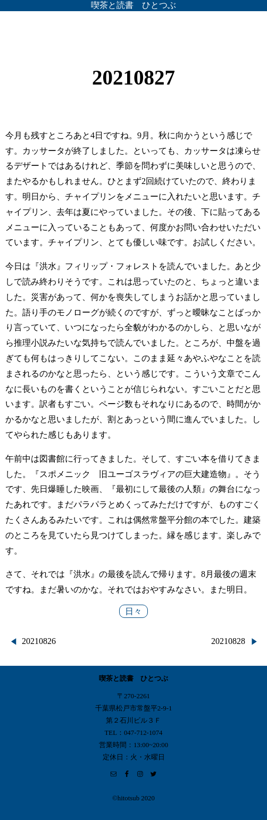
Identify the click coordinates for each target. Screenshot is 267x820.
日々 (133, 611)
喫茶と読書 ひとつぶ (133, 5)
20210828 (228, 641)
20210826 (39, 641)
